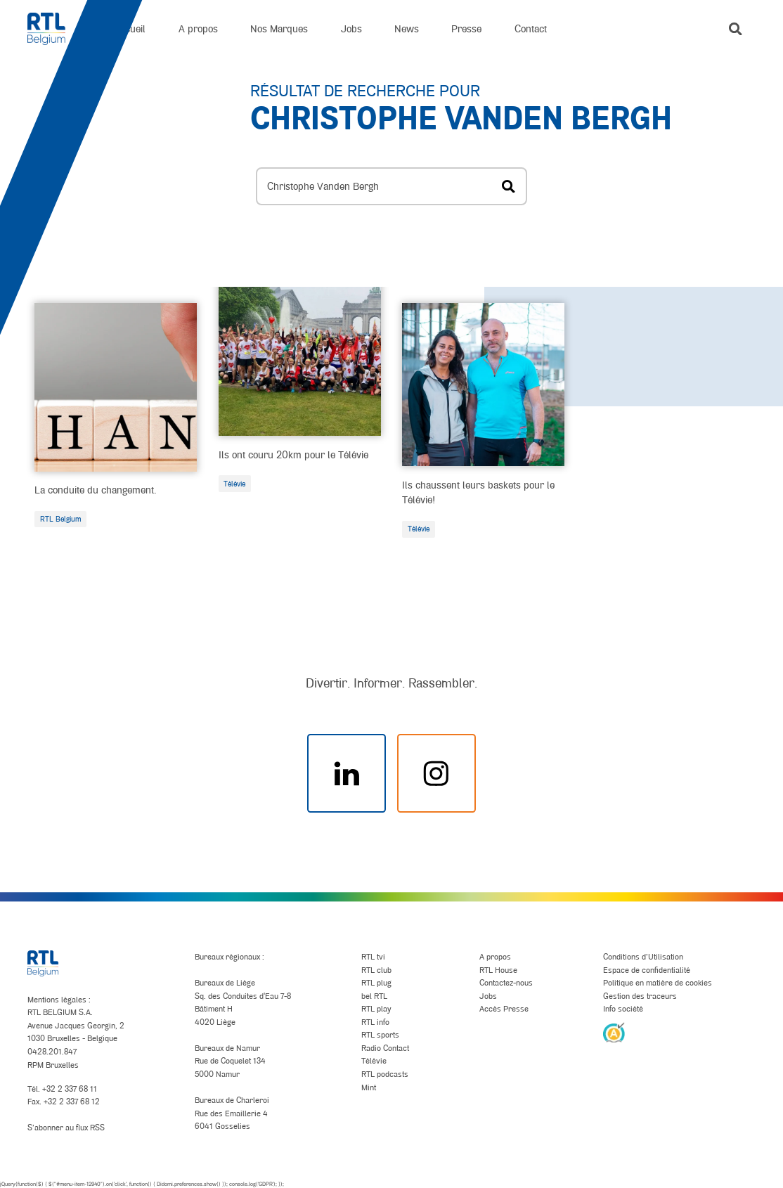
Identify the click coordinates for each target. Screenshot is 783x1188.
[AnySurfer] (614, 1032)
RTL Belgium (61, 518)
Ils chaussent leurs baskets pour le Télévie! (478, 492)
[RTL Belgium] (54, 29)
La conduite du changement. (95, 490)
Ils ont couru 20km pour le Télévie (293, 454)
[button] (735, 29)
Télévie (234, 483)
